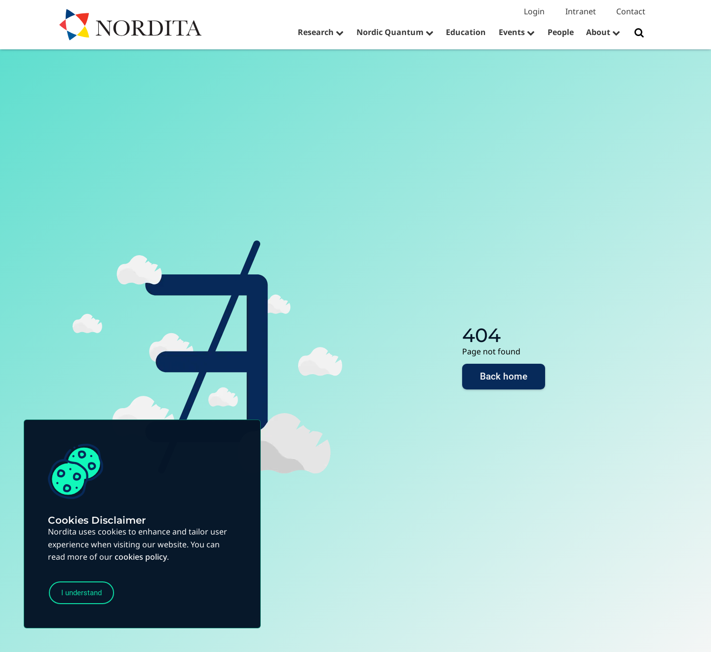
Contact (630, 11)
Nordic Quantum (390, 32)
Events (512, 32)
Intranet (580, 11)
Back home (503, 379)
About (598, 32)
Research (316, 32)
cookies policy (141, 553)
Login (534, 11)
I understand (87, 591)
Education (466, 32)
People (561, 32)
